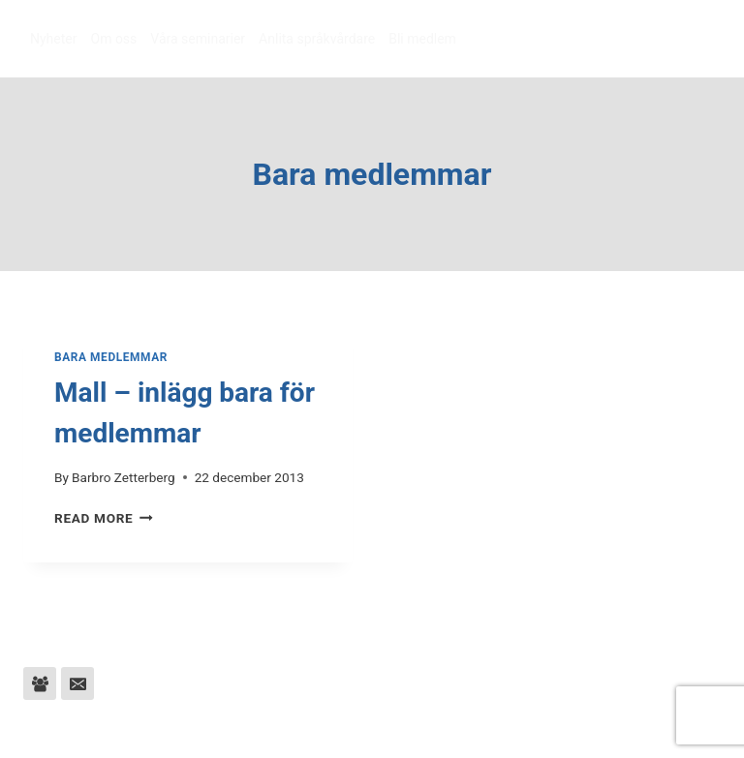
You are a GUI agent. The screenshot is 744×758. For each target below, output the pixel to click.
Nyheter (54, 38)
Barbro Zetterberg (123, 477)
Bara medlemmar (111, 357)
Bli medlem (422, 38)
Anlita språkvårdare (317, 38)
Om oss (114, 38)
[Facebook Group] (39, 683)
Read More (103, 518)
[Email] (77, 683)
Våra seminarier (197, 38)
